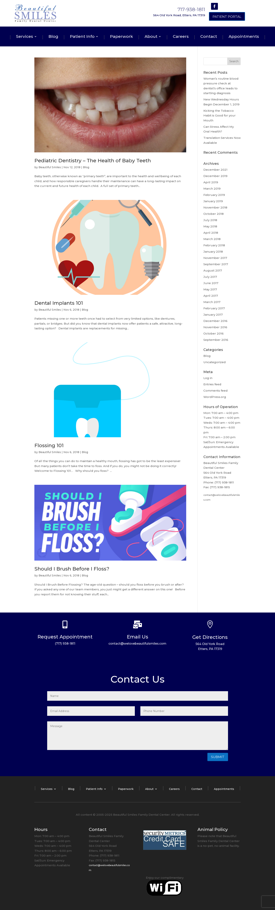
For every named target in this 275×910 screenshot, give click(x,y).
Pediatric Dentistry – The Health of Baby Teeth (92, 161)
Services (24, 37)
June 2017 (210, 283)
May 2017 (210, 289)
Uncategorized (214, 362)
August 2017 (212, 270)
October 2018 (213, 214)
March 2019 (212, 188)
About (151, 37)
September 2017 (215, 264)
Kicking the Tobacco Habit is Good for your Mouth (219, 115)
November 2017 (215, 258)
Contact (208, 37)
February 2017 (214, 308)
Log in (207, 378)
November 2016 (215, 327)
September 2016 (215, 340)
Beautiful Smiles (50, 167)
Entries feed (212, 384)
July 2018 (210, 220)
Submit (217, 757)
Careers (181, 37)
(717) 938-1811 (65, 643)
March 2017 (211, 302)
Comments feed (215, 390)
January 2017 (213, 314)
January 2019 (213, 201)
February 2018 (214, 245)
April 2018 (210, 232)
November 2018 (215, 207)
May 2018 (210, 226)
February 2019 (214, 195)
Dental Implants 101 (58, 303)
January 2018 (213, 251)
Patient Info (82, 37)
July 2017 (210, 277)
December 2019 (215, 176)
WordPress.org (214, 397)
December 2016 (215, 321)
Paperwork (121, 37)
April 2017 (210, 295)
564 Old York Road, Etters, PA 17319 (179, 15)
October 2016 (213, 333)
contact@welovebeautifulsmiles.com (137, 643)
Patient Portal (227, 17)
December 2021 (215, 169)
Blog (53, 37)
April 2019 (210, 182)
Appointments (244, 37)
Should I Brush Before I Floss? (71, 569)
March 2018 (212, 239)
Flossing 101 (49, 445)
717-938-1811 (191, 9)
